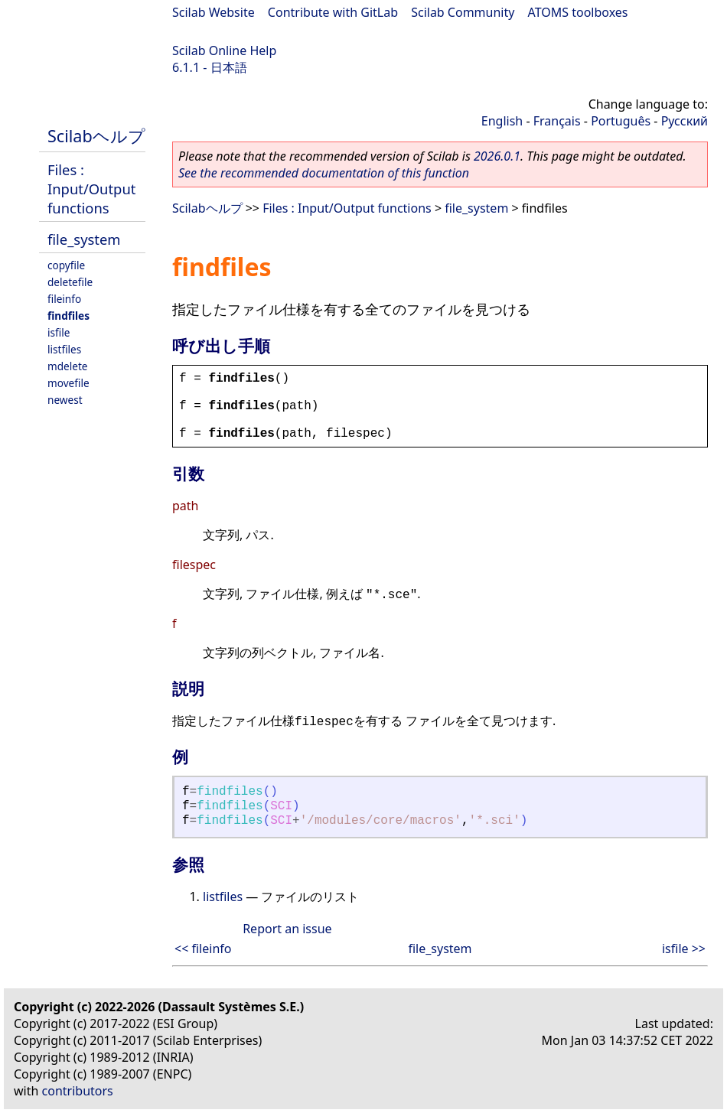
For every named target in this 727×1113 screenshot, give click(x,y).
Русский (684, 120)
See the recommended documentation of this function (323, 172)
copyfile (66, 265)
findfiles (68, 315)
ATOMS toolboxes (578, 12)
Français (557, 120)
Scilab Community (462, 12)
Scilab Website (213, 12)
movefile (68, 383)
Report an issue (287, 928)
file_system (84, 239)
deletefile (70, 282)
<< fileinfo (202, 948)
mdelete (67, 366)
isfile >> (684, 948)
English (502, 120)
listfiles (64, 349)
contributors (77, 1090)
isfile (58, 332)
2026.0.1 (497, 156)
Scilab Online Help (224, 50)
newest (65, 399)
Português (620, 120)
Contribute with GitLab (333, 12)
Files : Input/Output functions (91, 188)
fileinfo (64, 298)
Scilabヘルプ (96, 136)
